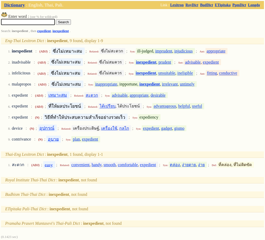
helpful (184, 106)
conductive (228, 73)
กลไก (124, 128)
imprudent (163, 51)
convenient (80, 164)
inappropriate (106, 84)
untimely (187, 84)
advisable (193, 62)
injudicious (183, 51)
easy (49, 164)
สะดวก (92, 95)
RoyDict (192, 5)
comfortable (128, 164)
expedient (44, 31)
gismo (179, 128)
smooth (110, 164)
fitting (212, 73)
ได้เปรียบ (107, 106)
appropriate (216, 51)
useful (197, 106)
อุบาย (53, 139)
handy (96, 164)
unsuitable (166, 73)
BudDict (206, 5)
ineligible (185, 73)
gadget (166, 128)
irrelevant (170, 84)
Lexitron (177, 5)
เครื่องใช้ (109, 128)
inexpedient (61, 31)
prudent (164, 62)
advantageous (165, 106)
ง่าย (201, 164)
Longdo (254, 5)
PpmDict (239, 5)
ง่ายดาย (189, 164)
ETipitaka (223, 5)
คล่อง (175, 164)
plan (76, 139)
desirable (158, 95)
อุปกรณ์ (46, 128)
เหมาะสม (57, 95)
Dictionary (14, 4)
